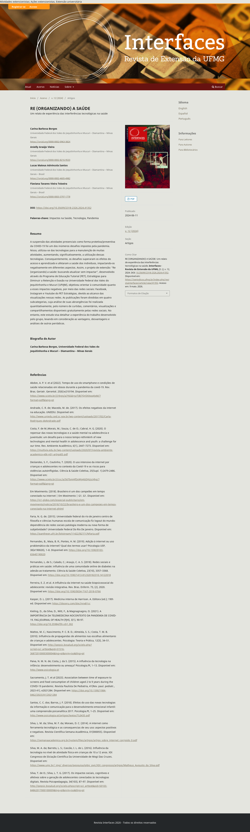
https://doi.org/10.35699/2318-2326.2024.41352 (63, 207)
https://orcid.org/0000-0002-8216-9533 (50, 159)
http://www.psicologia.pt (44, 669)
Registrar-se (19, 6)
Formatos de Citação (138, 293)
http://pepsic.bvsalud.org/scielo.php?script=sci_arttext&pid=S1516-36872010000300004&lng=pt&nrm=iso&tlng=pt (61, 649)
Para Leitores (185, 139)
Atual (28, 86)
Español (183, 113)
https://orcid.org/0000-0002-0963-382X (50, 141)
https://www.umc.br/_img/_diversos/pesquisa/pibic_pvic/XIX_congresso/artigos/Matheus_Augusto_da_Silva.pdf (95, 765)
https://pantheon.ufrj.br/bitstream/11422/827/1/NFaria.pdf (64, 533)
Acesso (33, 6)
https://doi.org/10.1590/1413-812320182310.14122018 (79, 575)
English (183, 108)
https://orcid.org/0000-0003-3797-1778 (50, 196)
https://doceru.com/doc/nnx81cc (71, 603)
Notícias (54, 86)
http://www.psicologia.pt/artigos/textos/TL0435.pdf (60, 715)
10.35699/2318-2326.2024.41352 (152, 272)
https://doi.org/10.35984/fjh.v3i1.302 (51, 624)
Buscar (217, 86)
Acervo (40, 86)
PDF (132, 198)
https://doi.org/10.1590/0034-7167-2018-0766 (74, 591)
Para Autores (185, 144)
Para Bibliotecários (188, 149)
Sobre (68, 86)
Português (184, 118)
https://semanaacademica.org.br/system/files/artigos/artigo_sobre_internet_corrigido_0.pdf (83, 740)
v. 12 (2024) (57, 98)
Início (33, 98)
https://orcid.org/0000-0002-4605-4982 (50, 178)
